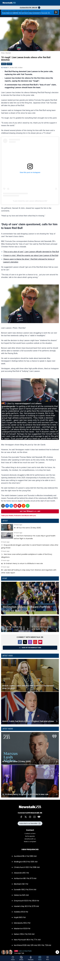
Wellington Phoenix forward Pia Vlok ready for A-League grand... (26, 609)
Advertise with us (30, 839)
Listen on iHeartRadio (30, 952)
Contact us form (30, 833)
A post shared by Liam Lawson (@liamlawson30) (30, 201)
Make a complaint (30, 841)
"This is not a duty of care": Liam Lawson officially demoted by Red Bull (31, 252)
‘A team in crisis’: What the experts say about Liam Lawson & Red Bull (30, 255)
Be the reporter (30, 836)
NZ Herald (4, 67)
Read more (30, 527)
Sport (4, 578)
